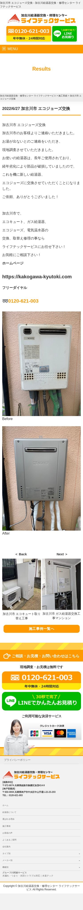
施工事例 (6, 826)
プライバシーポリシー (17, 759)
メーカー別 (7, 860)
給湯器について (9, 812)
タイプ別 (6, 853)
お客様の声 (7, 833)
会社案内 (6, 847)
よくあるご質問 (9, 840)
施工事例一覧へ (41, 629)
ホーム (5, 805)
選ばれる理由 (8, 819)
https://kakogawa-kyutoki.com (37, 276)
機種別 (5, 867)
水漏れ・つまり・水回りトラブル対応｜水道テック (27, 875)
